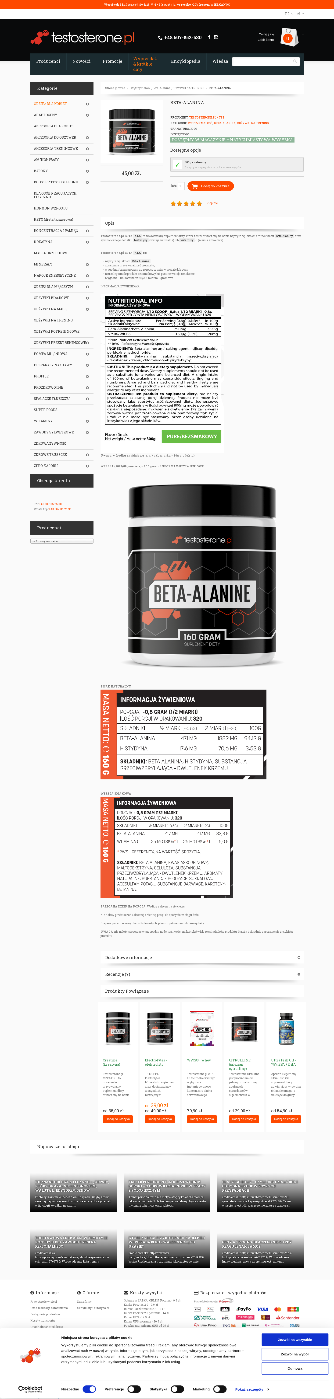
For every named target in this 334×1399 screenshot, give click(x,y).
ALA (137, 236)
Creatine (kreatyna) (111, 1062)
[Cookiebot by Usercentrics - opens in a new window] (30, 1389)
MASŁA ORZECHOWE (51, 253)
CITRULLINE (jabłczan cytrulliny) (240, 1064)
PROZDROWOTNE (48, 387)
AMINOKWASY (46, 160)
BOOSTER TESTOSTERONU (56, 182)
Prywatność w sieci (43, 1301)
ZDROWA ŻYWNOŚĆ (50, 443)
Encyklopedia (185, 61)
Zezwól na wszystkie (295, 1340)
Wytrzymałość (141, 88)
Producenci (48, 61)
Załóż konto (266, 40)
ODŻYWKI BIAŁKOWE (51, 298)
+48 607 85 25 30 (50, 504)
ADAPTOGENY (45, 115)
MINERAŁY (43, 264)
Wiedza (220, 61)
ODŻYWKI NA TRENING (188, 88)
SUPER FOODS (45, 410)
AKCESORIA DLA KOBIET (54, 126)
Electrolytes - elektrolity (156, 1062)
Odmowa (294, 1369)
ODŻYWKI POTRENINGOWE (56, 331)
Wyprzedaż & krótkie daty (145, 64)
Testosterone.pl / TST (206, 117)
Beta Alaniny (284, 236)
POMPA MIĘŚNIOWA (51, 354)
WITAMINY (43, 421)
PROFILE (41, 376)
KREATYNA (43, 242)
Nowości (81, 61)
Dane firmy (84, 1301)
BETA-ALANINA (220, 88)
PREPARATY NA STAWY (53, 365)
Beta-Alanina (161, 88)
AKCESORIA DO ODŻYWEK (55, 137)
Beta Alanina (140, 261)
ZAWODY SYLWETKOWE (54, 432)
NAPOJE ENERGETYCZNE (55, 275)
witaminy (187, 240)
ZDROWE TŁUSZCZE (50, 455)
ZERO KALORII (46, 466)
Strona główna (115, 88)
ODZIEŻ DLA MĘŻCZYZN (53, 287)
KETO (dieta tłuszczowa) (53, 219)
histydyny (140, 240)
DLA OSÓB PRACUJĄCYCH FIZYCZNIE (55, 195)
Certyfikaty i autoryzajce (93, 1308)
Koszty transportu (42, 1320)
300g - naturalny (196, 162)
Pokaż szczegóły (249, 1390)
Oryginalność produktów (46, 1327)
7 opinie (212, 203)
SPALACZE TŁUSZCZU (52, 399)
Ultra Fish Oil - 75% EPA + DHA (283, 1062)
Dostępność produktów (45, 1314)
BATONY (41, 171)
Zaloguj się (266, 34)
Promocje (112, 61)
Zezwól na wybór (295, 1355)
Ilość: (177, 186)
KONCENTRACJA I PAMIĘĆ (56, 231)
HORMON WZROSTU (51, 208)
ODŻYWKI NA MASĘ (50, 309)
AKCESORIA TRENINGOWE (56, 148)
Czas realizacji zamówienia (49, 1308)
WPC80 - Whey (199, 1060)
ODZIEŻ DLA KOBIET (50, 104)
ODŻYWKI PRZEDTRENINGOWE (60, 343)
